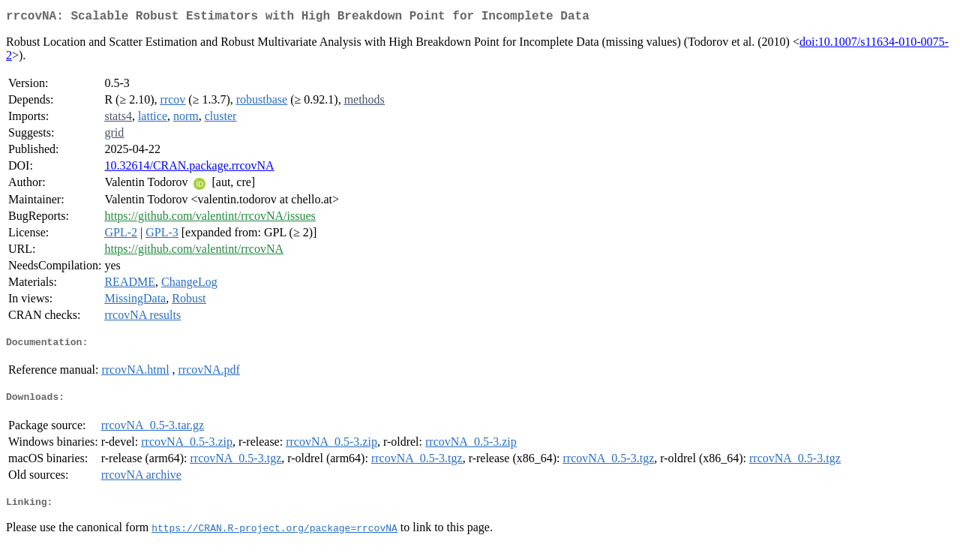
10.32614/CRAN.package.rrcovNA (189, 168)
